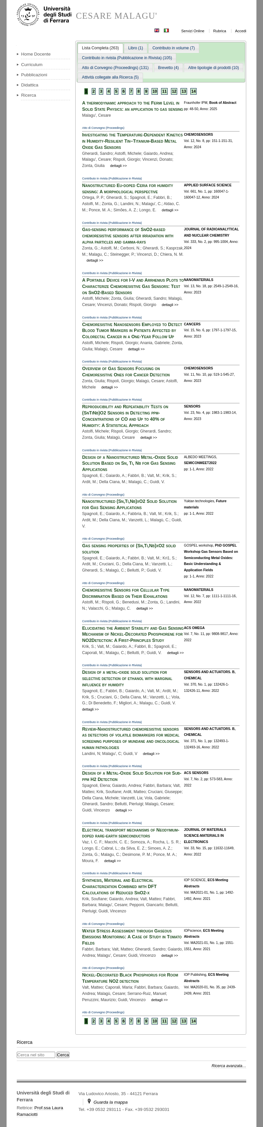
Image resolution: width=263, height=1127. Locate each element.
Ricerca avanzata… (229, 1066)
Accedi (240, 31)
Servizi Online (192, 31)
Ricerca (25, 1042)
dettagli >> (118, 166)
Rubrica (219, 31)
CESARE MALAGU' (116, 16)
